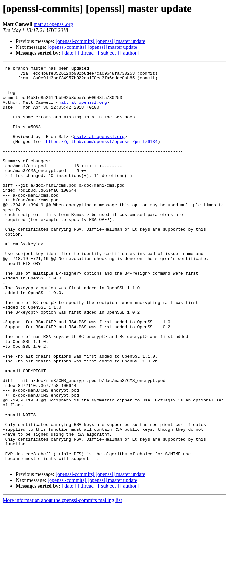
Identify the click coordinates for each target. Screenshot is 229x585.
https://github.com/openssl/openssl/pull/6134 (102, 157)
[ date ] (69, 53)
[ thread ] (87, 53)
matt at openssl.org (53, 24)
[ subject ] (108, 53)
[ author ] (130, 53)
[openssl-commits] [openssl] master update (100, 41)
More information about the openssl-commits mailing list (62, 579)
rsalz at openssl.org (99, 151)
